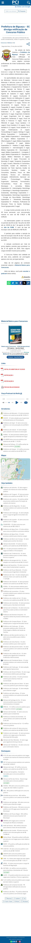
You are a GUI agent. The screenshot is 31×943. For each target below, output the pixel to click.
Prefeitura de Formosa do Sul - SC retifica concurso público (16, 724)
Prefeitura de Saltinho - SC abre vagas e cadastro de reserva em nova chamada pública (15, 489)
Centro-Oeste (7, 901)
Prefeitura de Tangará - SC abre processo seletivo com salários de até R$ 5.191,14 (16, 495)
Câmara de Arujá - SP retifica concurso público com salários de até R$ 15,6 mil (15, 768)
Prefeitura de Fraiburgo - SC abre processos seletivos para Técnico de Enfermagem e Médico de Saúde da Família (14, 629)
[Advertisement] (15, 18)
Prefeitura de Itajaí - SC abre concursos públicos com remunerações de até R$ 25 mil (16, 425)
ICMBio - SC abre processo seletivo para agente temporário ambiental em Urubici (16, 587)
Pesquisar (22, 11)
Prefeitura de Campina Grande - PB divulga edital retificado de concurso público (14, 887)
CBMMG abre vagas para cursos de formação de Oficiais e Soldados (14, 822)
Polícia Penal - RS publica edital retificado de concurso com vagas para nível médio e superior (16, 839)
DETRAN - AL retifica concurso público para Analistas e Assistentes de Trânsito (15, 870)
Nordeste (24, 901)
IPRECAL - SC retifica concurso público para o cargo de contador (16, 708)
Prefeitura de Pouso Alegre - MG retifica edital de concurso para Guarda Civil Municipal (15, 816)
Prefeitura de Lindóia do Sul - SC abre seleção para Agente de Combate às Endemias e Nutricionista (14, 655)
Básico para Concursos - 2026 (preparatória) (15, 346)
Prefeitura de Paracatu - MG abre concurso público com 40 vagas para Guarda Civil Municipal (16, 809)
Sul (23, 898)
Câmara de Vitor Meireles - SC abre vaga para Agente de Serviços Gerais (15, 741)
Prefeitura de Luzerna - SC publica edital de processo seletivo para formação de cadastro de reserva (15, 501)
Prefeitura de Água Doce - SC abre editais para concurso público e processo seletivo (16, 530)
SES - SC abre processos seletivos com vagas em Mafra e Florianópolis (14, 549)
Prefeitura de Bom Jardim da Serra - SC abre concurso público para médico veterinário (15, 637)
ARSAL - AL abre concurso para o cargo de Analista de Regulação (16, 864)
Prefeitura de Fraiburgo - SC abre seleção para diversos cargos (16, 689)
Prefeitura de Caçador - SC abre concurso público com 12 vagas (16, 520)
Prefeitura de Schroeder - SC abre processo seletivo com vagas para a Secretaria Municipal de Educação (16, 735)
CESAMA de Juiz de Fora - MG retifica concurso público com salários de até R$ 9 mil (16, 797)
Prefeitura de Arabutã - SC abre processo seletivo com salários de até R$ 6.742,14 (15, 582)
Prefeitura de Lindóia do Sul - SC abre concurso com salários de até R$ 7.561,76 (16, 599)
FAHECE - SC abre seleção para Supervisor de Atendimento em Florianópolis (16, 419)
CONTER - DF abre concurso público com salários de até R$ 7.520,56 (15, 850)
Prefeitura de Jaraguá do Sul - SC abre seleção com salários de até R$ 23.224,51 (15, 561)
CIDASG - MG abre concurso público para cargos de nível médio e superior (16, 787)
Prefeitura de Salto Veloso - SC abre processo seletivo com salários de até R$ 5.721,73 (15, 695)
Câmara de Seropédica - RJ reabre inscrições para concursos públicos (14, 774)
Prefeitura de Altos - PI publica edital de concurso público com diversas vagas (15, 892)
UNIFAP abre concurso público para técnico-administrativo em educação (14, 855)
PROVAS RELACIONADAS (11, 387)
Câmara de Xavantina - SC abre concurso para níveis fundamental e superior (15, 566)
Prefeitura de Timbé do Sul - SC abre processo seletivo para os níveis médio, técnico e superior (15, 555)
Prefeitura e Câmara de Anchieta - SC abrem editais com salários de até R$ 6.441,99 (14, 718)
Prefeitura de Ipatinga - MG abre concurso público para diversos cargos (16, 803)
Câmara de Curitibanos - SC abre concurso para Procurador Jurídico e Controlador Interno (16, 610)
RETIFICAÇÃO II (9, 381)
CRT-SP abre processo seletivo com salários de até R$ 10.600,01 (16, 763)
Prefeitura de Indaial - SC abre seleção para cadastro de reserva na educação (15, 431)
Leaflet (12, 479)
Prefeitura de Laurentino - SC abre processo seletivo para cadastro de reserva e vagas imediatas (16, 593)
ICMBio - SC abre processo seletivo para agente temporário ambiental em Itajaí (15, 435)
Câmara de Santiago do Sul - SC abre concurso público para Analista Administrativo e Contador (14, 702)
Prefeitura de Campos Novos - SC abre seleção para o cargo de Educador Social (15, 622)
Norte (16, 901)
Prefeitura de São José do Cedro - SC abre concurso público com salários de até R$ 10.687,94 (15, 648)
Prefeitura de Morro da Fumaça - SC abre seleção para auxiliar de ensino (16, 540)
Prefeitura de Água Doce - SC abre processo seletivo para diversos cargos (15, 535)
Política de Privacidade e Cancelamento (15, 937)
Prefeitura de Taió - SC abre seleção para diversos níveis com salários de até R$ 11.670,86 (15, 577)
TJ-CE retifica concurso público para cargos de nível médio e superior (16, 881)
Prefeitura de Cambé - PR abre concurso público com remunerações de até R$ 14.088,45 (15, 832)
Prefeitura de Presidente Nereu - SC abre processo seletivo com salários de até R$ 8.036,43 (15, 662)
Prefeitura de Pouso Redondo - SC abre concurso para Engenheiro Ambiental (15, 571)
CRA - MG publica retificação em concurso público (16, 791)
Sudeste (16, 898)
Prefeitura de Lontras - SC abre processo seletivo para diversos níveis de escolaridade (15, 679)
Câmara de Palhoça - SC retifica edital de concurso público (15, 445)
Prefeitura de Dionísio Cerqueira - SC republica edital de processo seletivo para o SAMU (16, 616)
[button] (2, 2)
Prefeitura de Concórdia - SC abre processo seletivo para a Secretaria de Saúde (16, 604)
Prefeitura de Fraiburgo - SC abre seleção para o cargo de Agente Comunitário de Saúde (16, 515)
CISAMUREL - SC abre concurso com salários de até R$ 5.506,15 (14, 525)
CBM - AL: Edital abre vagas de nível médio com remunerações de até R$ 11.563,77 (16, 859)
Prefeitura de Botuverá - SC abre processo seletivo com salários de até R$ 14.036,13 (16, 414)
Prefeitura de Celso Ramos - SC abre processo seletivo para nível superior (14, 643)
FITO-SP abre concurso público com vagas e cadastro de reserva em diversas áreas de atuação (16, 757)
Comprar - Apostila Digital (15, 357)
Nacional (8, 898)
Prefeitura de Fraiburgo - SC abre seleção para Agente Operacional (16, 668)
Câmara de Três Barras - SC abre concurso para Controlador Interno (16, 746)
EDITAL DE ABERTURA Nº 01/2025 (14, 369)
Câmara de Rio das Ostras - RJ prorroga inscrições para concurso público (15, 781)
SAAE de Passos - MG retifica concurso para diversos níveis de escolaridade (15, 826)
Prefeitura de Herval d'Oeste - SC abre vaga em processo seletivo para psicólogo (16, 673)
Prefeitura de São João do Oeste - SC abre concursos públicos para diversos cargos (16, 684)
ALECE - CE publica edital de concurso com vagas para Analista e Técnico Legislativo (16, 876)
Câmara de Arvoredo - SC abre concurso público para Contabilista (15, 713)
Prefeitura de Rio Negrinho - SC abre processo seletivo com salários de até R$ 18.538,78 (15, 508)
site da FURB (9, 227)
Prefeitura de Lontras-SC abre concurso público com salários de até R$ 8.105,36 (15, 729)
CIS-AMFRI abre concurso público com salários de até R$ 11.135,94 (15, 440)
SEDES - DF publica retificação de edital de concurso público (16, 845)
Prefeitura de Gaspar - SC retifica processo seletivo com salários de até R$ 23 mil (16, 450)
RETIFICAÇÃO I (8, 375)
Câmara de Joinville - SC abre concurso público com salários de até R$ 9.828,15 (15, 545)
